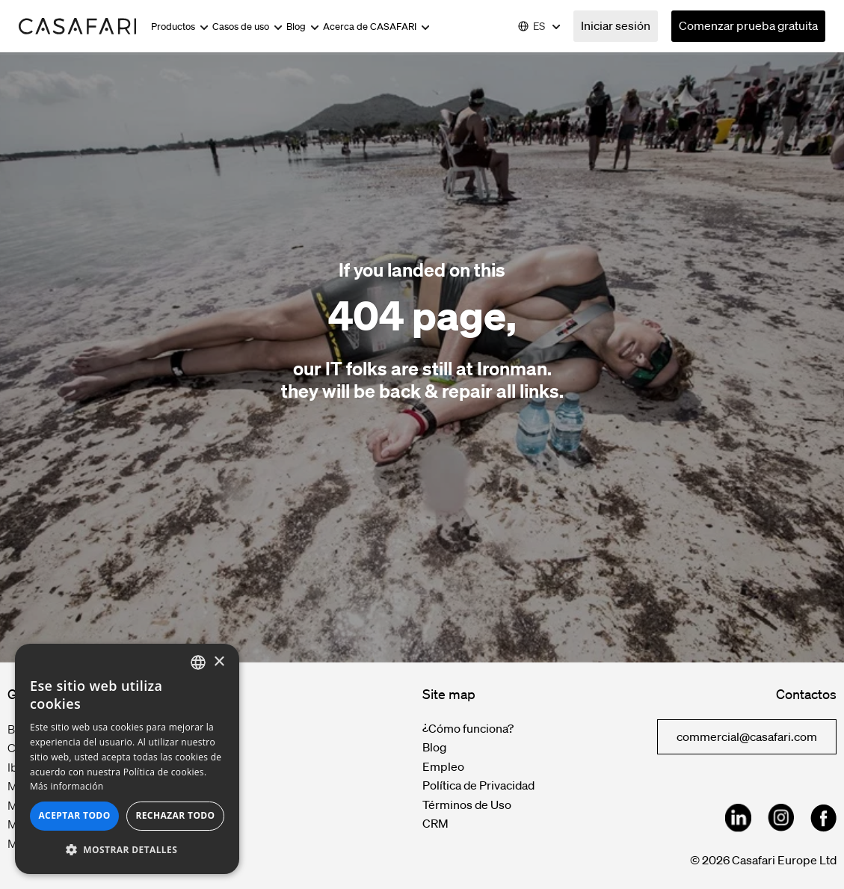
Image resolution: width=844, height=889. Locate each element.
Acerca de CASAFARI (376, 26)
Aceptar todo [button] (74, 815)
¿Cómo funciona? (468, 728)
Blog (302, 26)
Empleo (443, 766)
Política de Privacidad (478, 785)
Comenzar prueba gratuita (748, 25)
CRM (435, 823)
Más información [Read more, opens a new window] (66, 786)
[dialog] (127, 759)
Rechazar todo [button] (175, 815)
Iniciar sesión (615, 25)
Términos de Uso (466, 804)
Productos (180, 26)
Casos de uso (247, 26)
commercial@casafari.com (747, 736)
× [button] (218, 662)
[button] (127, 850)
